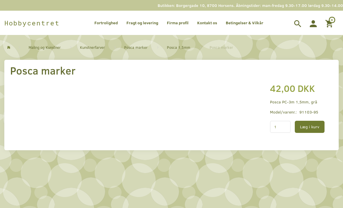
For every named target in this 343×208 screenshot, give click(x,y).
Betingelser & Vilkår (244, 22)
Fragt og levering (142, 22)
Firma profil (178, 22)
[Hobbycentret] (31, 23)
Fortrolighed (106, 22)
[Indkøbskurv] (330, 23)
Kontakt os (207, 22)
